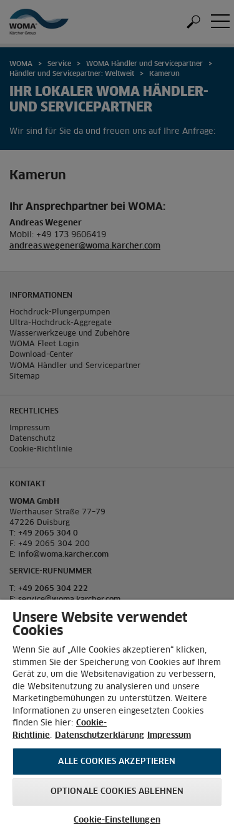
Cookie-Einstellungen (117, 820)
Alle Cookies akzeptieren (116, 762)
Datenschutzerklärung (99, 736)
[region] (117, 717)
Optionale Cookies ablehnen (117, 792)
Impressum (169, 736)
